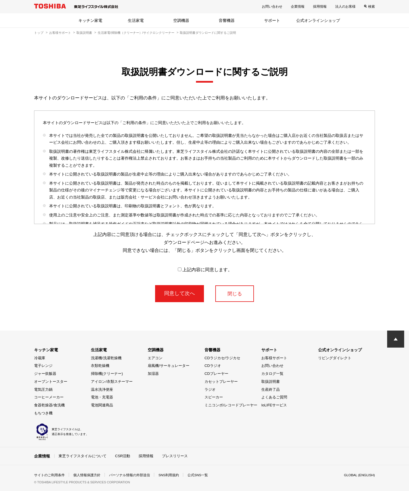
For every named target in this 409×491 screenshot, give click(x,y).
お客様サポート (60, 32)
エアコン (155, 358)
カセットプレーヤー (221, 381)
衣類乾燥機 (100, 365)
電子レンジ (43, 365)
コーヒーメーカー (49, 397)
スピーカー (213, 397)
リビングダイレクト (334, 358)
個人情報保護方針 (87, 475)
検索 (371, 7)
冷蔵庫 (39, 358)
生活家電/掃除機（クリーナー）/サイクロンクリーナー (136, 32)
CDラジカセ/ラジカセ (222, 358)
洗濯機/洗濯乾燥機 (106, 358)
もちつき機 (43, 413)
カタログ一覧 (272, 373)
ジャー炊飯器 (45, 373)
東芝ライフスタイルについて (83, 456)
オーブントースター (50, 381)
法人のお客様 (345, 7)
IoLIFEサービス (274, 405)
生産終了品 (270, 389)
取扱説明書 (84, 32)
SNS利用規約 (168, 475)
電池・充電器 (102, 397)
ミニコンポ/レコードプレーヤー (230, 405)
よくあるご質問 (274, 397)
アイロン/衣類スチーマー (112, 381)
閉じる (234, 293)
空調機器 (181, 20)
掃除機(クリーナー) (107, 373)
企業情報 (297, 7)
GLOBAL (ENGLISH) (359, 475)
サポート (272, 20)
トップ (38, 32)
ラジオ (210, 389)
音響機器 (227, 20)
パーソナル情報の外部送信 (129, 475)
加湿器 (153, 373)
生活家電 (136, 20)
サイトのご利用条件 (49, 475)
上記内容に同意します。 (205, 269)
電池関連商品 (102, 405)
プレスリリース (175, 456)
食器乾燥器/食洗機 (49, 405)
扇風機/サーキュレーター (168, 365)
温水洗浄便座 (102, 389)
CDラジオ (212, 365)
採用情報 (320, 7)
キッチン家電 (90, 20)
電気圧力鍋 (43, 389)
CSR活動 (122, 456)
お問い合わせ (272, 7)
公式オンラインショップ (318, 20)
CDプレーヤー (216, 373)
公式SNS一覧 (198, 475)
